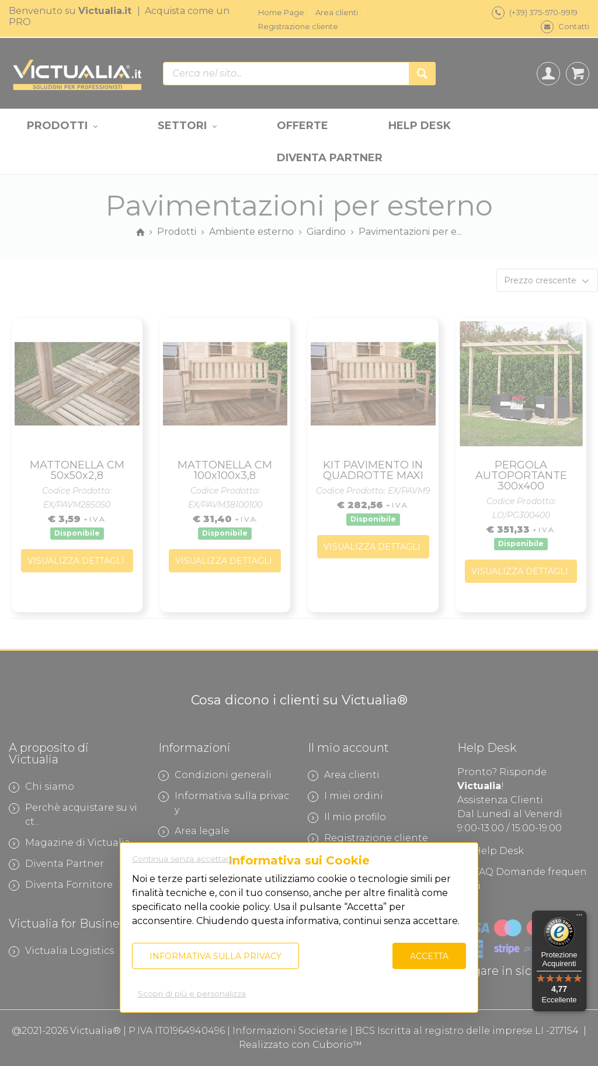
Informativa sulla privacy (215, 956)
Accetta (429, 956)
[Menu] (579, 918)
